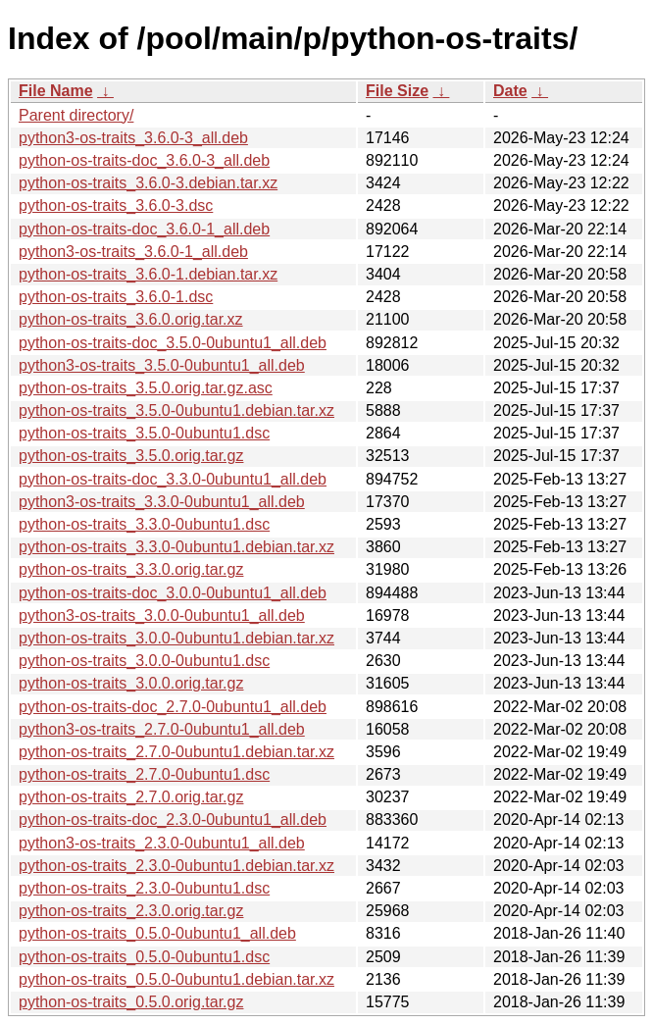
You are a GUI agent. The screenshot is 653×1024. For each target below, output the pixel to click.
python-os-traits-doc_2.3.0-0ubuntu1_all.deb (172, 819)
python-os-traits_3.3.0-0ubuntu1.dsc (144, 524)
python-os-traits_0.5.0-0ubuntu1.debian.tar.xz (176, 979)
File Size (397, 90)
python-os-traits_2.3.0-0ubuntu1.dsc (144, 888)
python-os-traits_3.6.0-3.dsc (116, 205)
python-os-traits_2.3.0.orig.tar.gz (131, 910)
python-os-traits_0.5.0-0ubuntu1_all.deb (157, 933)
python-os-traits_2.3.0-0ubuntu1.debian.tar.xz (176, 865)
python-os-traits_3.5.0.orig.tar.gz (131, 455)
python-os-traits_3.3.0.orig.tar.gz (131, 569)
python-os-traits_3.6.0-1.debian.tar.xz (148, 274)
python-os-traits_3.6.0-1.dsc (116, 296)
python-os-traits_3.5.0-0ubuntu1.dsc (144, 433)
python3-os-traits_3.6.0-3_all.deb (133, 137)
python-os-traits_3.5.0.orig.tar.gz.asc (146, 388)
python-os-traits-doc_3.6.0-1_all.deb (144, 229)
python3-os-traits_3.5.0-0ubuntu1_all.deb (162, 365)
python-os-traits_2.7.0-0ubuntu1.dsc (144, 774)
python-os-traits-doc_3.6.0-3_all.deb (144, 160)
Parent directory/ (76, 115)
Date (510, 90)
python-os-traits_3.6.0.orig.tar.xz (131, 319)
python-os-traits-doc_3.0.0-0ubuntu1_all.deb (172, 593)
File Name (56, 90)
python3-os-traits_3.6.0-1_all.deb (133, 251)
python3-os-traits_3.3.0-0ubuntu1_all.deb (162, 501)
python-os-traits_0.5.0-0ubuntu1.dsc (144, 956)
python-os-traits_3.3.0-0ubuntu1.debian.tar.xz (176, 546)
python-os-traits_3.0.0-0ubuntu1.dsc (144, 660)
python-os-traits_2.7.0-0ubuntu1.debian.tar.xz (176, 751)
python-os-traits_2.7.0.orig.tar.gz (131, 797)
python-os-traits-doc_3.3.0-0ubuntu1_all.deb (172, 479)
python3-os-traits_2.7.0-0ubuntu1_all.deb (162, 729)
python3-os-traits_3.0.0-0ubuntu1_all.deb (162, 615)
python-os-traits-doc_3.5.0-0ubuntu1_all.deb (172, 342)
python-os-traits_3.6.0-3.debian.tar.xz (148, 183)
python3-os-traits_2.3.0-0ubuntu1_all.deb (162, 843)
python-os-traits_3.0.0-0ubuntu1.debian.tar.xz (176, 638)
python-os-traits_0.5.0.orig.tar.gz (131, 1002)
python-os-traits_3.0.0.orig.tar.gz (131, 683)
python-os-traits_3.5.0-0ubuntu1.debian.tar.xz (176, 410)
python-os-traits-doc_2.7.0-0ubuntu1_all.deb (172, 706)
